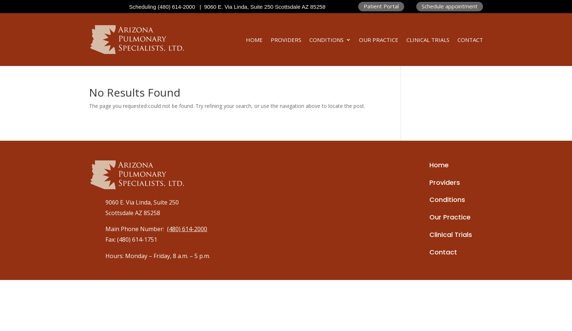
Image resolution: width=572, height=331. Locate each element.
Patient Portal (381, 6)
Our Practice (378, 39)
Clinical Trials (427, 39)
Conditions (326, 39)
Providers (286, 39)
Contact (470, 39)
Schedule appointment (450, 6)
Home (254, 39)
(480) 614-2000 (187, 229)
